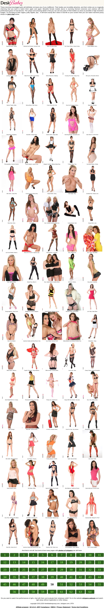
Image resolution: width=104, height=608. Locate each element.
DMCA (53, 607)
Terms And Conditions (80, 607)
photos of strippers (65, 550)
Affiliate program (22, 607)
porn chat (10, 14)
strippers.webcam (88, 598)
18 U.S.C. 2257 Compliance (40, 607)
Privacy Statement (63, 607)
